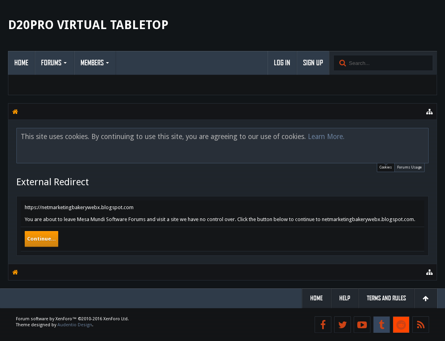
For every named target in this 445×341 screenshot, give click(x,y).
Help (344, 298)
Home (21, 63)
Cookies (386, 166)
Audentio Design (74, 324)
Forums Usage (409, 167)
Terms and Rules (386, 298)
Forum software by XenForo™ (72, 318)
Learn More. (326, 137)
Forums (51, 63)
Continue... (41, 239)
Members (92, 63)
